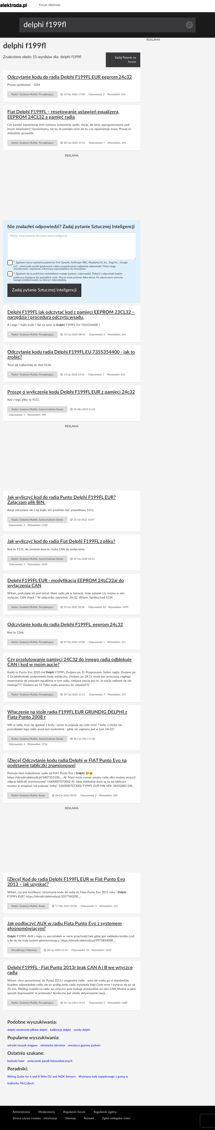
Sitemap (70, 1118)
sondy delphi (82, 1029)
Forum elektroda (49, 5)
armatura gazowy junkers (84, 1045)
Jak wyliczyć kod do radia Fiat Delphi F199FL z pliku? (61, 541)
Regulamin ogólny (105, 1112)
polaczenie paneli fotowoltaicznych (50, 1061)
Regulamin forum (74, 1112)
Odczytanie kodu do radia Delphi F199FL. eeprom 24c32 (65, 624)
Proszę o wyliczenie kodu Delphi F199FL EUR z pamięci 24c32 (71, 392)
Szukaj (189, 25)
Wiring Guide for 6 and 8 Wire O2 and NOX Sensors (41, 1076)
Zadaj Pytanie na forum (125, 59)
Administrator (21, 1112)
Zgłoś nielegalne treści (116, 1118)
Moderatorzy (46, 1112)
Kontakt (89, 1118)
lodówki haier (16, 1061)
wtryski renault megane (22, 1045)
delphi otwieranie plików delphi (27, 1029)
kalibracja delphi (60, 1029)
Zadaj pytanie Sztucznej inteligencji (44, 290)
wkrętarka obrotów (52, 1045)
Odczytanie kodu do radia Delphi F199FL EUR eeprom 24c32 (69, 77)
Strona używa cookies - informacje (35, 1118)
